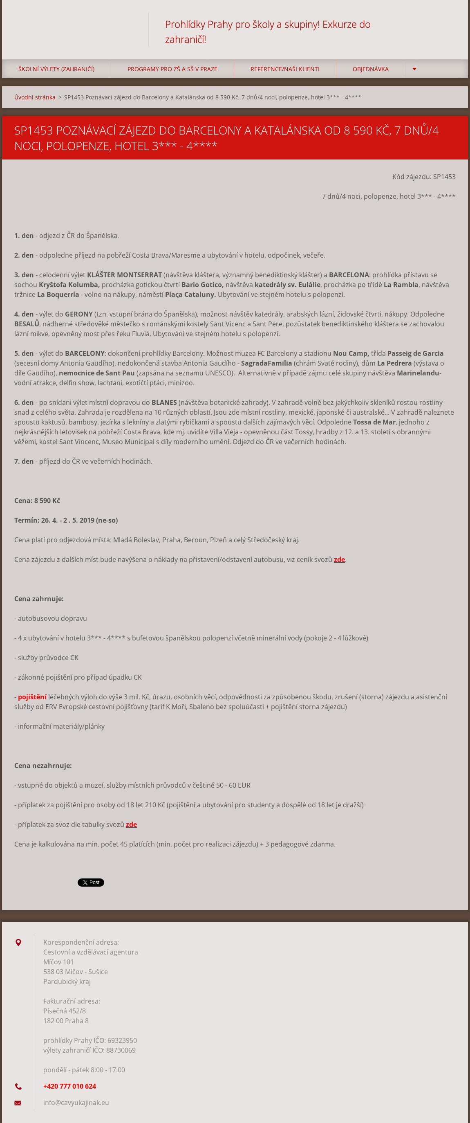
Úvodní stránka (35, 97)
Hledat (447, 23)
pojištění (32, 696)
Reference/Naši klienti (285, 69)
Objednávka (371, 69)
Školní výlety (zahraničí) (56, 69)
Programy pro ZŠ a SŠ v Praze (172, 69)
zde (339, 559)
